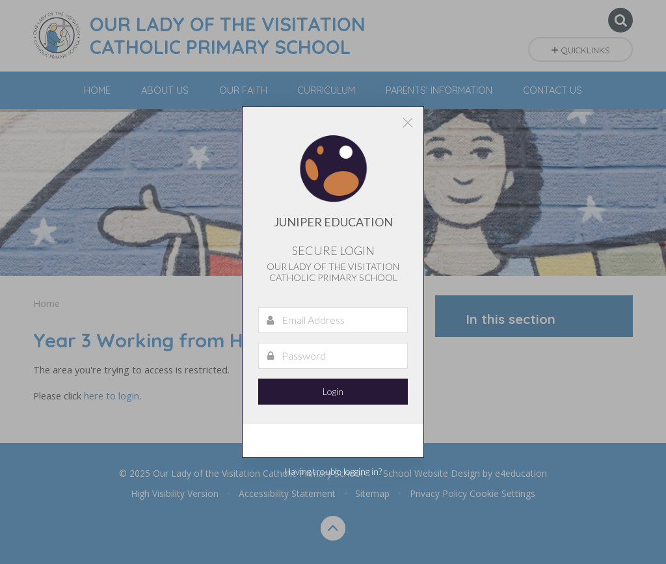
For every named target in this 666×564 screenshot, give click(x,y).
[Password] (333, 356)
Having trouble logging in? (333, 471)
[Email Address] (333, 320)
